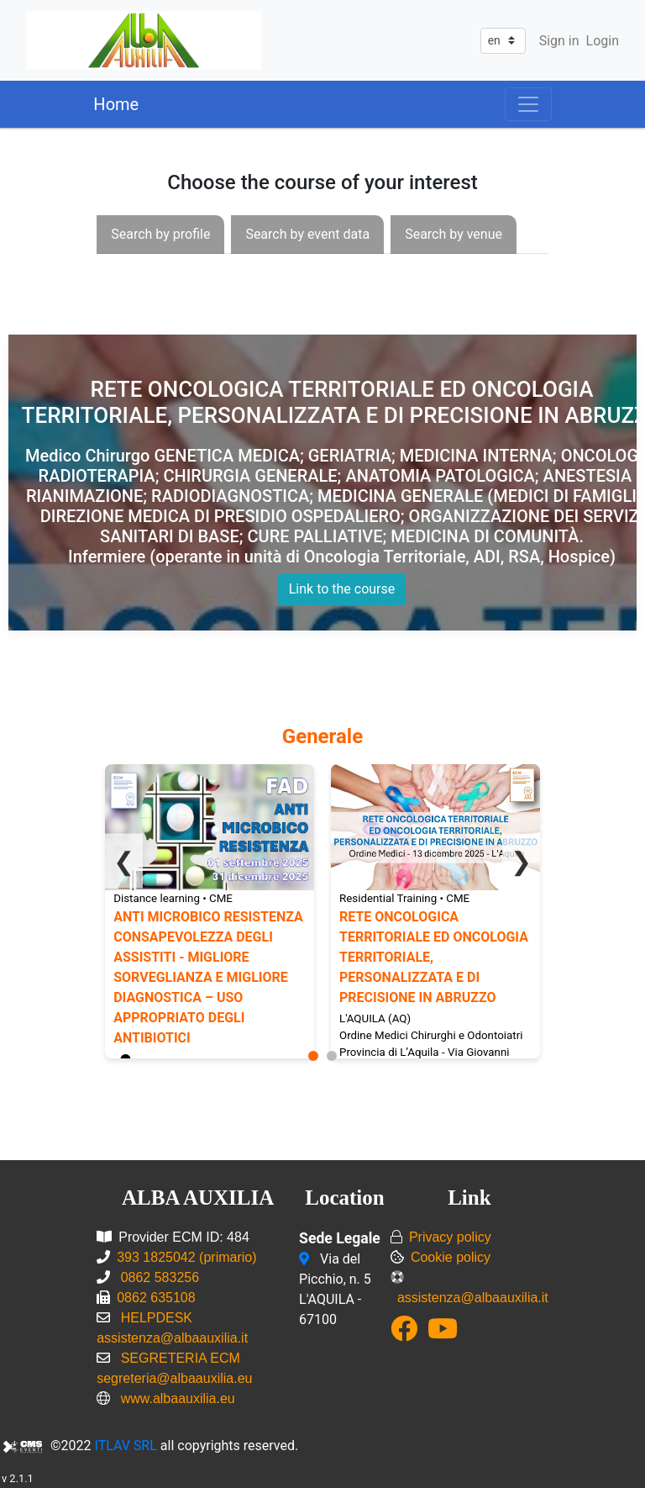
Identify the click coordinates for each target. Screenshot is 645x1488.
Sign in (559, 41)
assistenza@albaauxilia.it (472, 1297)
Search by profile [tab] (160, 234)
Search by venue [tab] (453, 234)
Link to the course (342, 589)
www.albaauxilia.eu (178, 1398)
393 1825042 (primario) (186, 1257)
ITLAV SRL (126, 1446)
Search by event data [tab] (307, 234)
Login (602, 41)
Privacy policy (450, 1237)
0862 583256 (158, 1277)
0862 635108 (156, 1297)
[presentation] (160, 234)
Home (116, 104)
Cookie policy (450, 1257)
